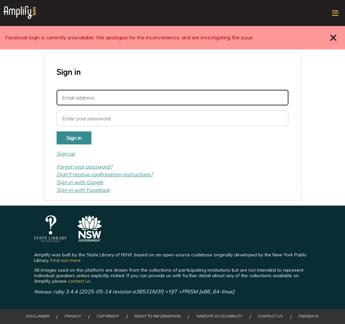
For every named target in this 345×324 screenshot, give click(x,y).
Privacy (73, 316)
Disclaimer (37, 316)
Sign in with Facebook (83, 190)
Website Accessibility (219, 316)
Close (333, 37)
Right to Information (158, 316)
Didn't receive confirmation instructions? (105, 174)
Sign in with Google (80, 182)
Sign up (66, 153)
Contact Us (270, 316)
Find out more (65, 260)
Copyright (108, 316)
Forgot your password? (84, 166)
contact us (79, 281)
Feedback (309, 316)
